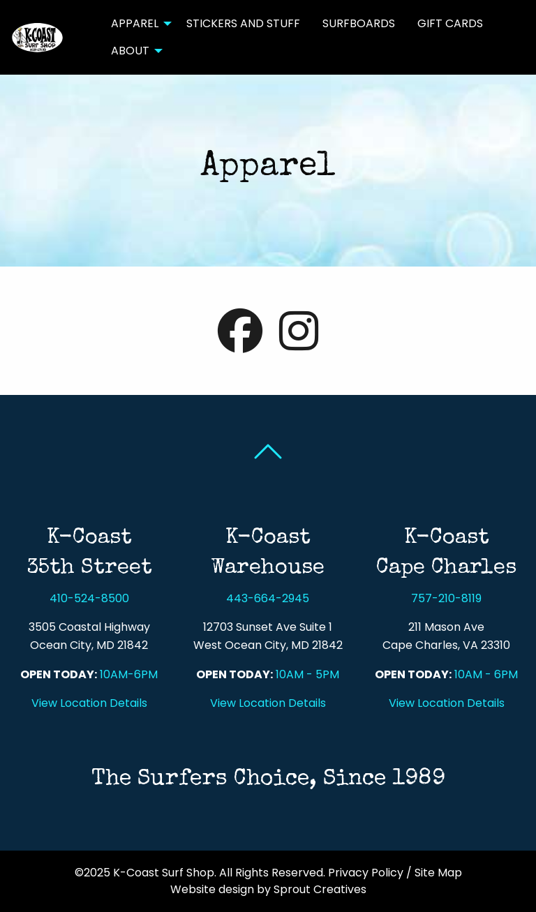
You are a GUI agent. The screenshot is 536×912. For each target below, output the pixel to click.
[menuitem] (137, 23)
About (130, 51)
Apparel (134, 23)
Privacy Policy (365, 873)
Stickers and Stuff (243, 23)
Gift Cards (450, 23)
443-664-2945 (267, 598)
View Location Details (89, 703)
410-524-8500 (89, 598)
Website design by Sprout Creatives (268, 889)
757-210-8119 (446, 598)
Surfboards (358, 23)
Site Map (438, 873)
